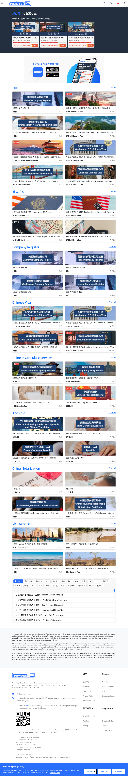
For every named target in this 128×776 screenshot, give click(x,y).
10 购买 (59, 136)
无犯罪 (91, 585)
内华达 (100, 585)
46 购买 (112, 350)
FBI (90, 581)
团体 (47, 585)
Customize (89, 771)
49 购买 (59, 185)
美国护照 (28, 581)
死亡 (33, 585)
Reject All (104, 771)
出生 (83, 581)
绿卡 (40, 585)
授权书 (105, 581)
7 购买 (59, 406)
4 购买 (112, 111)
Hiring (85, 725)
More (112, 590)
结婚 (70, 581)
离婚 (76, 581)
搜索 (103, 691)
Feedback (86, 721)
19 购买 (112, 185)
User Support (107, 716)
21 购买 (59, 381)
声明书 (17, 585)
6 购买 (112, 437)
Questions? (87, 691)
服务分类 (86, 686)
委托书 (26, 585)
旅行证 (55, 581)
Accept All (118, 771)
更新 (47, 581)
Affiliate (105, 682)
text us (28, 705)
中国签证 (18, 581)
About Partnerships (109, 686)
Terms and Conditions (91, 700)
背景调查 (81, 585)
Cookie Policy (55, 773)
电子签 (55, 585)
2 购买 (112, 381)
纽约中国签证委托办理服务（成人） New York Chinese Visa (81, 38)
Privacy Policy (88, 696)
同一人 (97, 581)
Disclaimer (106, 725)
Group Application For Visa (112, 696)
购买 (35, 45)
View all (112, 87)
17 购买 (59, 461)
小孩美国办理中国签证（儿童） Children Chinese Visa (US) (25, 38)
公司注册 (38, 581)
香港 (63, 581)
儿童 (63, 585)
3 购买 (112, 406)
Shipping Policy (108, 721)
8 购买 (112, 461)
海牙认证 (71, 585)
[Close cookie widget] (125, 765)
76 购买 (112, 160)
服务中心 (86, 682)
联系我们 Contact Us (90, 716)
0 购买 (59, 111)
